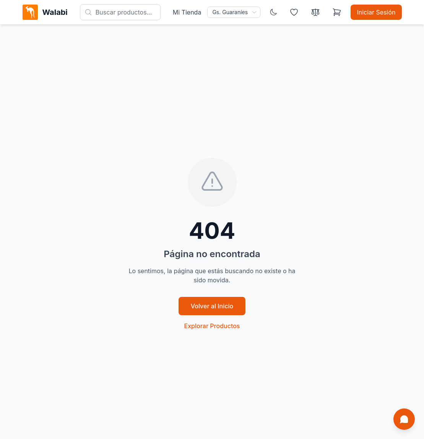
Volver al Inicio (212, 306)
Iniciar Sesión (376, 12)
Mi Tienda (187, 12)
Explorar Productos (212, 326)
